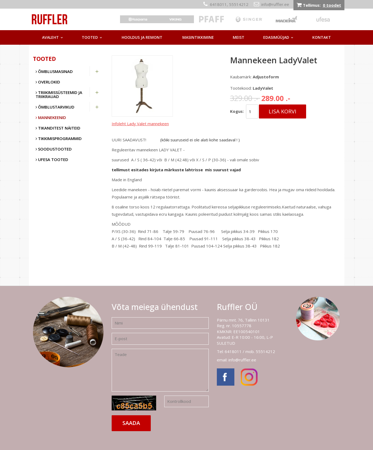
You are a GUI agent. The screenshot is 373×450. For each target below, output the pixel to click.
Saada (131, 423)
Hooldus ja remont (142, 37)
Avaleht (50, 37)
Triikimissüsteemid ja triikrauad (59, 94)
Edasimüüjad (276, 37)
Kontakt (321, 37)
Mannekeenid (51, 117)
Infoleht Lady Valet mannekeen (140, 123)
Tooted (90, 37)
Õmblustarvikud (55, 107)
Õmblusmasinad (54, 71)
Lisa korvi (282, 111)
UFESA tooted (52, 159)
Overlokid (48, 82)
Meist (238, 37)
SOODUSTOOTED (54, 149)
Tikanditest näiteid (58, 128)
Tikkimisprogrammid (59, 138)
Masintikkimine (198, 37)
